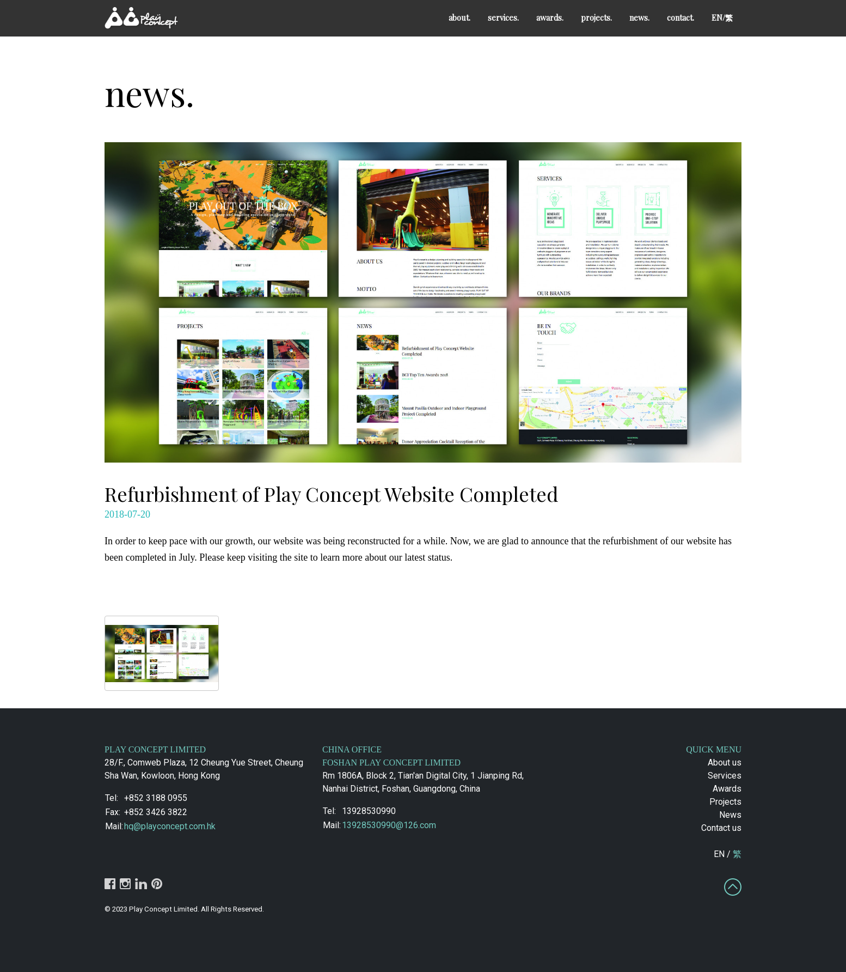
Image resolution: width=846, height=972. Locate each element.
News (730, 815)
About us (724, 762)
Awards (727, 788)
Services (724, 775)
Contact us (721, 828)
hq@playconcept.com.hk (170, 826)
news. (639, 17)
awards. (549, 17)
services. (503, 17)
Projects (725, 802)
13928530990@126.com (389, 825)
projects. (596, 17)
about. (459, 17)
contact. (680, 17)
